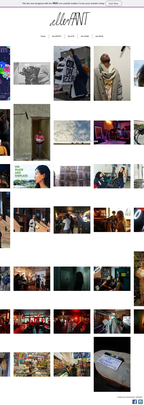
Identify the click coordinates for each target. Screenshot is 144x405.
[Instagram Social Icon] (140, 402)
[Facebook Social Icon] (134, 402)
